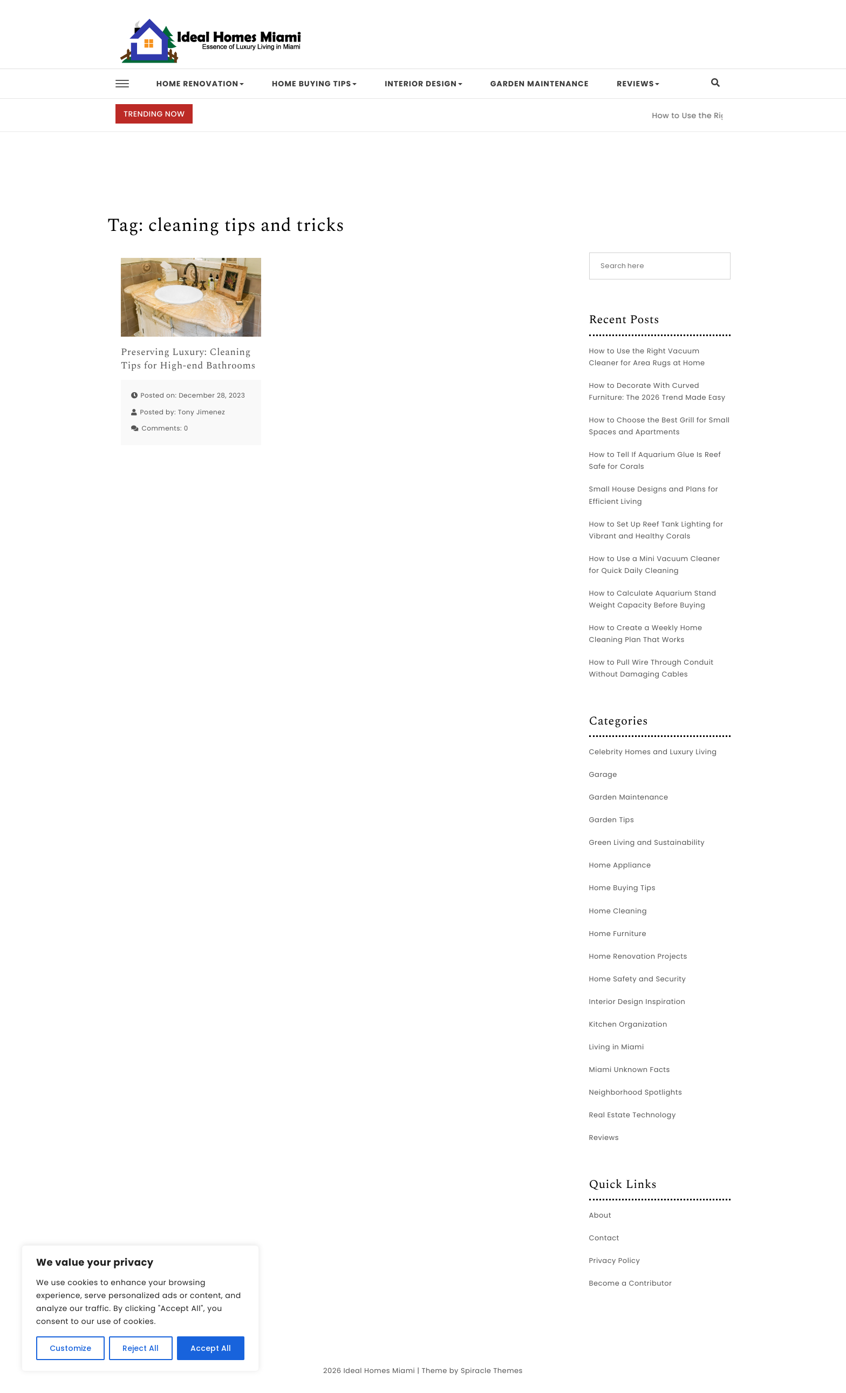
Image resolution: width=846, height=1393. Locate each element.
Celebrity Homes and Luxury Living (653, 752)
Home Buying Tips (314, 83)
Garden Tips (611, 820)
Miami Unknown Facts (629, 1069)
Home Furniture (617, 933)
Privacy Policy (614, 1260)
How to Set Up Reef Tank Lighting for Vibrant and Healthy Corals (656, 530)
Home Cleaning (618, 911)
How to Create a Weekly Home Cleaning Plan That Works (645, 634)
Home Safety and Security (637, 979)
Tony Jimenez (202, 412)
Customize (70, 1348)
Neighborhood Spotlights (636, 1092)
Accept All (210, 1348)
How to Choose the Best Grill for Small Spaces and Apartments (659, 426)
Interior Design (423, 83)
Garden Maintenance (539, 83)
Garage (603, 774)
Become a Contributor (630, 1283)
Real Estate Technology (632, 1115)
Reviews (638, 83)
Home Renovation (200, 83)
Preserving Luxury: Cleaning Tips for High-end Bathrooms (188, 359)
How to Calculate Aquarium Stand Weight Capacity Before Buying (653, 599)
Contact (604, 1238)
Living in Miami (616, 1047)
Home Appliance (620, 865)
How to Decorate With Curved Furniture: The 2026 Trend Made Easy (657, 391)
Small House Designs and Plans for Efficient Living (654, 495)
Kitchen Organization (628, 1024)
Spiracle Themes (492, 1370)
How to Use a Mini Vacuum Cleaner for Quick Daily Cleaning (654, 565)
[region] (140, 1308)
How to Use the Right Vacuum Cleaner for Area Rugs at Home (647, 357)
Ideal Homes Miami (379, 1370)
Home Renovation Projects (638, 956)
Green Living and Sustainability (647, 842)
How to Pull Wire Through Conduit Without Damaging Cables (651, 668)
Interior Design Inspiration (637, 1001)
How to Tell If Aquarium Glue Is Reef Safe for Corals (655, 460)
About (600, 1215)
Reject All (140, 1348)
